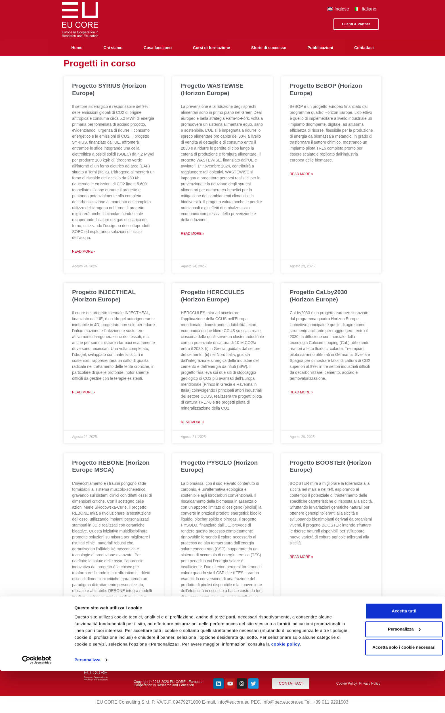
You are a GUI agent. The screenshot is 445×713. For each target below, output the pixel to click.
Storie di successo (268, 47)
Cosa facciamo (158, 47)
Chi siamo (113, 47)
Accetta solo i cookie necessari (397, 689)
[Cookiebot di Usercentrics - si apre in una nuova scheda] (37, 702)
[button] (354, 24)
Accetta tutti (397, 653)
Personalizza (87, 701)
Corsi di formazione (211, 47)
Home (76, 47)
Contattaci (363, 47)
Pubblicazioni (320, 47)
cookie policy (310, 686)
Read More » (84, 251)
